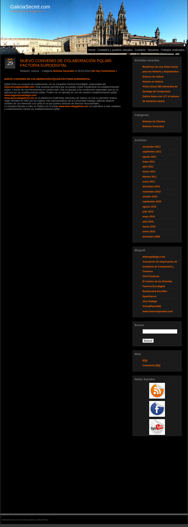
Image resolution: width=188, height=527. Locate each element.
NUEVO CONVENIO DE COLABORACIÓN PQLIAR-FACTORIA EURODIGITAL (47, 79)
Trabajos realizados (173, 49)
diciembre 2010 (151, 186)
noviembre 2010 (151, 191)
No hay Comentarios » (104, 71)
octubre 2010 (149, 196)
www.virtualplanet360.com (19, 87)
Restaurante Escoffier (154, 291)
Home (91, 49)
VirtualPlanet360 (151, 306)
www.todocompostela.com (157, 311)
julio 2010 (147, 211)
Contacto (140, 49)
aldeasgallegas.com (153, 256)
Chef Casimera (150, 276)
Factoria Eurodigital (153, 286)
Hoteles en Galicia (152, 81)
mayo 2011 (148, 161)
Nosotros (153, 49)
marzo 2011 (148, 171)
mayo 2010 (148, 216)
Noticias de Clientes (153, 121)
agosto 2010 (149, 206)
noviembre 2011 (151, 146)
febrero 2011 (149, 176)
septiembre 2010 (151, 201)
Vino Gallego (149, 301)
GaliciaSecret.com (30, 6)
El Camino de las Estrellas (157, 281)
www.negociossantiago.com (20, 95)
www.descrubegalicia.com (19, 98)
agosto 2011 (149, 156)
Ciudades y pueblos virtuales (115, 49)
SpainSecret (149, 296)
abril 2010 (148, 221)
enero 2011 (148, 181)
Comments (151, 365)
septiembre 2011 (151, 151)
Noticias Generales (63, 71)
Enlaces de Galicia (153, 76)
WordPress (43, 520)
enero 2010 (148, 231)
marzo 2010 (148, 226)
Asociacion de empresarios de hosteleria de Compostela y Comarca (159, 266)
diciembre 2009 (151, 236)
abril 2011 (148, 166)
